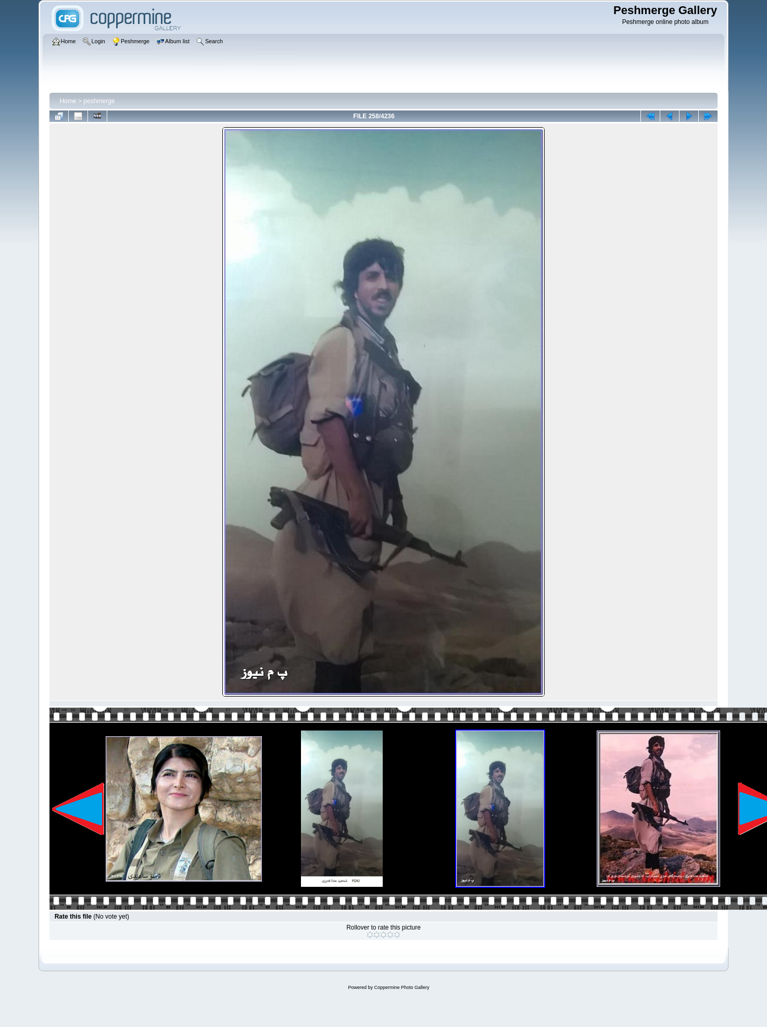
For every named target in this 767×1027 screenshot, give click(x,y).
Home (68, 101)
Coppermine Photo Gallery (401, 987)
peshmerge (99, 101)
